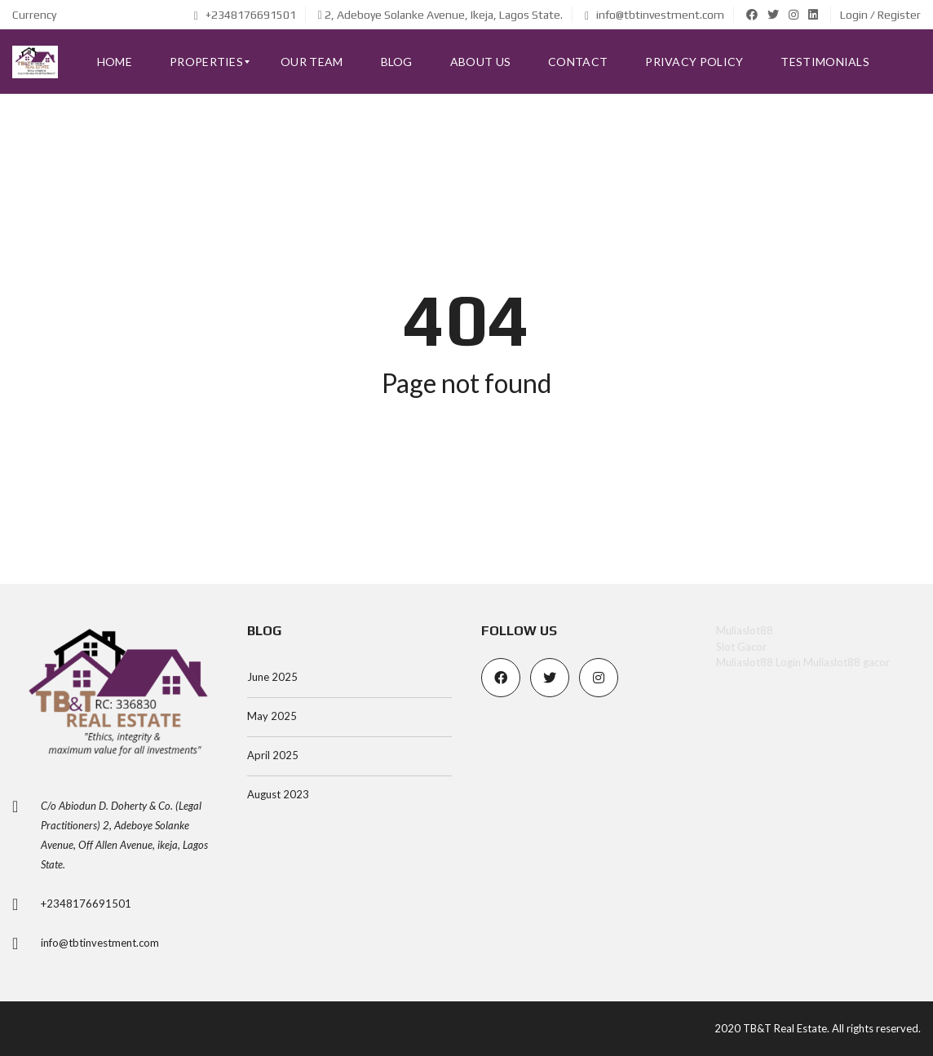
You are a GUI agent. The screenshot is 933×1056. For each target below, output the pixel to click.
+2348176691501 (245, 14)
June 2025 (272, 676)
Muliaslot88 (744, 630)
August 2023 (278, 794)
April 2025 (272, 755)
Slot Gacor (741, 646)
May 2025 (272, 715)
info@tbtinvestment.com (654, 14)
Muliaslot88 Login (758, 662)
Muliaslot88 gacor (846, 662)
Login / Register (880, 14)
